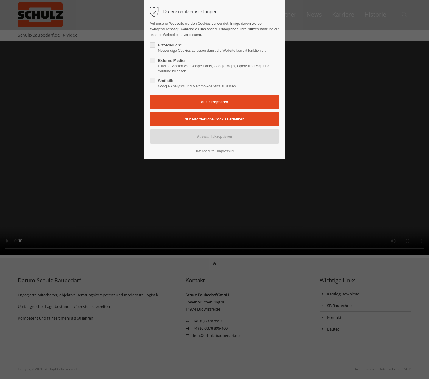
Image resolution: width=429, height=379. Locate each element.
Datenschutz (204, 151)
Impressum (225, 151)
